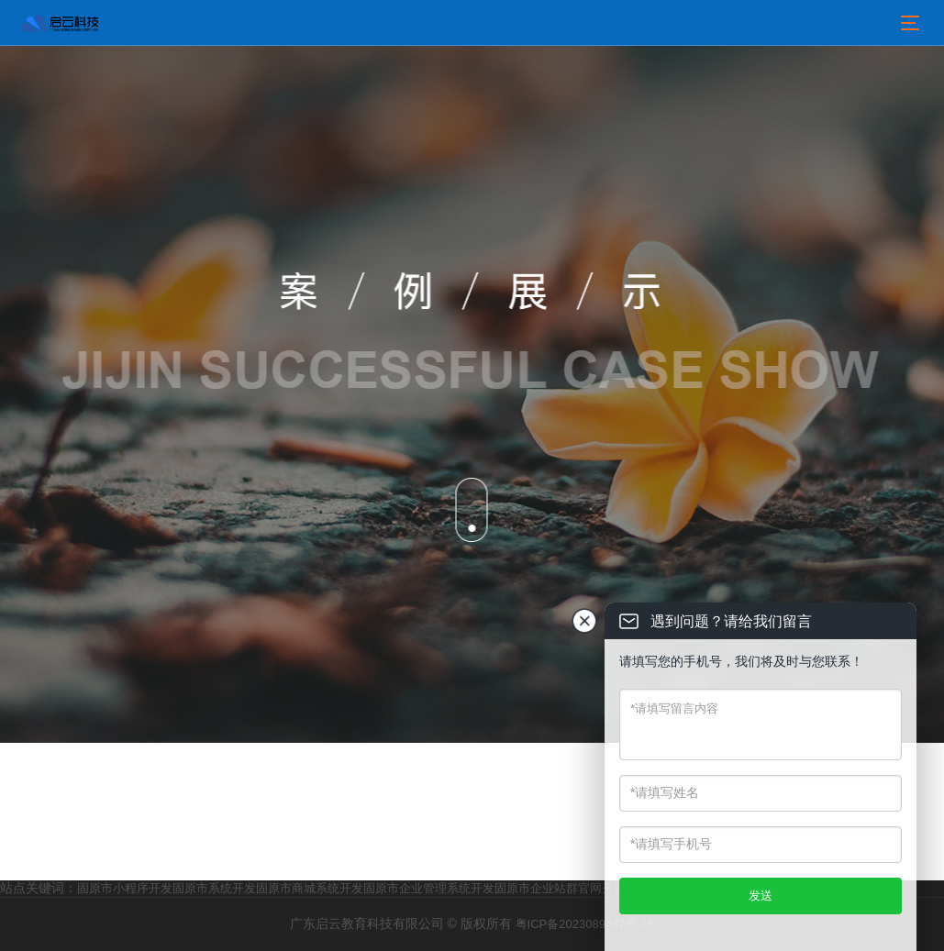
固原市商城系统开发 (309, 888)
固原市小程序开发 (124, 888)
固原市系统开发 (214, 888)
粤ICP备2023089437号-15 (585, 924)
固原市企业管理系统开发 (428, 888)
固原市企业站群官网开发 (560, 888)
